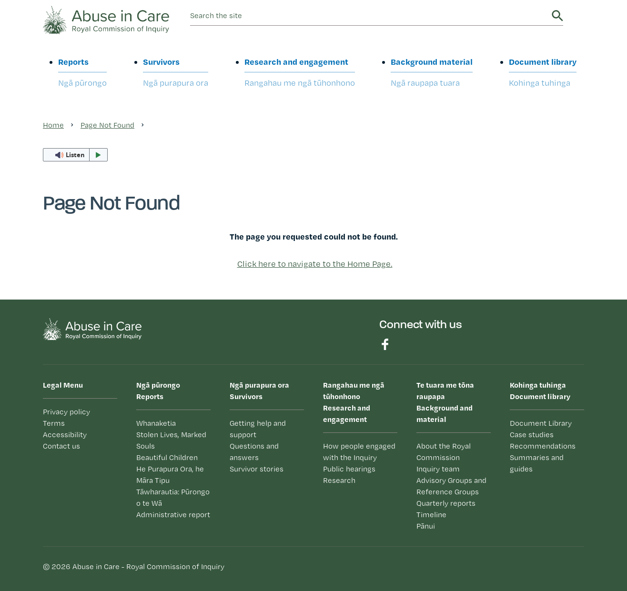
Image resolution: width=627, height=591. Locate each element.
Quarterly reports (445, 503)
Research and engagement (299, 72)
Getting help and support (258, 429)
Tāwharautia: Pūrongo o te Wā (173, 497)
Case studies (532, 434)
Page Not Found (107, 125)
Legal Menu (63, 385)
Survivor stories (256, 468)
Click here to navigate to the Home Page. (315, 264)
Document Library (541, 423)
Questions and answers (254, 451)
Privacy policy (66, 411)
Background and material (453, 401)
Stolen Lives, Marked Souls (171, 440)
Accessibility (65, 434)
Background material (432, 72)
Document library (542, 72)
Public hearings (349, 468)
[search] (369, 15)
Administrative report (173, 514)
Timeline (431, 514)
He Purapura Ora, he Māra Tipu (170, 474)
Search (557, 15)
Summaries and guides (537, 463)
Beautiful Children (167, 457)
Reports (82, 72)
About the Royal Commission (443, 451)
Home (53, 125)
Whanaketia (156, 423)
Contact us (61, 446)
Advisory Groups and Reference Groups (451, 486)
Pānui (425, 526)
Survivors (175, 72)
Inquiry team (438, 468)
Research (339, 480)
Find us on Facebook (385, 344)
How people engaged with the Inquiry (359, 451)
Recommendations (543, 446)
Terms (54, 423)
